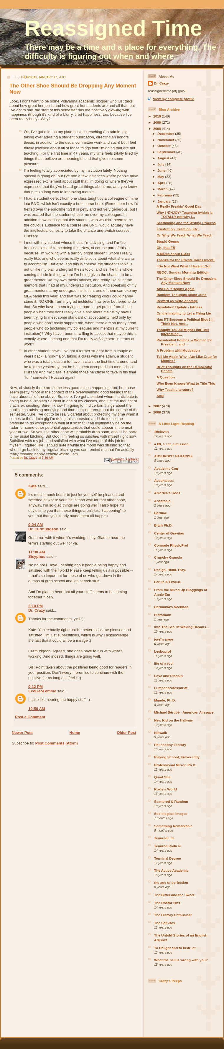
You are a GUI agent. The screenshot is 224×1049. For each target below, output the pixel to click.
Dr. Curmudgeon (43, 529)
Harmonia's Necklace (171, 607)
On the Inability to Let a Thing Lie (184, 313)
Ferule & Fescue (167, 582)
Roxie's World (165, 789)
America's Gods (167, 493)
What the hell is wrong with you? (181, 960)
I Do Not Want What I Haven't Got (183, 266)
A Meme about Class (173, 254)
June (162, 170)
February (165, 195)
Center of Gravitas (169, 533)
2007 (157, 406)
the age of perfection (171, 882)
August (163, 158)
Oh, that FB (166, 247)
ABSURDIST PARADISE (173, 456)
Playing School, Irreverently (177, 757)
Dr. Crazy (36, 610)
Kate (32, 486)
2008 (157, 128)
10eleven (161, 432)
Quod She (162, 777)
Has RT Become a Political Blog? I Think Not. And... (185, 321)
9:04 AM (35, 524)
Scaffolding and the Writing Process (186, 223)
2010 (157, 116)
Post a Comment (30, 717)
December (166, 133)
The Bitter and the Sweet (174, 895)
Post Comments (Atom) (56, 743)
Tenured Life (164, 838)
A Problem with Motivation (178, 350)
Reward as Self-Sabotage (177, 301)
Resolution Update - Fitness (179, 307)
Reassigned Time (113, 28)
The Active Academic (171, 870)
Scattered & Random (171, 801)
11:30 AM (36, 552)
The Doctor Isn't (167, 903)
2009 (157, 122)
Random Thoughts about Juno (181, 295)
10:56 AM (36, 708)
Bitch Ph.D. (163, 525)
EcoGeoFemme (42, 691)
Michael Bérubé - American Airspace (184, 712)
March (163, 189)
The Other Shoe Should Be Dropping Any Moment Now (186, 280)
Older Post (126, 732)
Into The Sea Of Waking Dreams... (181, 627)
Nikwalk (160, 732)
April (161, 183)
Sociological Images (170, 813)
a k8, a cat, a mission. (172, 444)
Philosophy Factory (170, 745)
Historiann (162, 615)
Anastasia (162, 501)
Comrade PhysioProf (171, 545)
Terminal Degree (167, 858)
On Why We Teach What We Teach (184, 235)
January (164, 201)
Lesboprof (162, 651)
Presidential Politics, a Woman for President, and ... (184, 342)
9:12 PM (35, 686)
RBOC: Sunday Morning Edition (182, 272)
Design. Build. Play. (170, 570)
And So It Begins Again (176, 289)
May (161, 176)
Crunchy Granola (168, 557)
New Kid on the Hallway (173, 720)
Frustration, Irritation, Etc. (178, 229)
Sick (160, 396)
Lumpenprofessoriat (170, 688)
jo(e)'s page (163, 639)
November (166, 140)
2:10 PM (35, 606)
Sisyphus (36, 556)
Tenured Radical (167, 846)
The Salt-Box (164, 923)
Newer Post (22, 732)
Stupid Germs (168, 241)
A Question (166, 377)
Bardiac (160, 513)
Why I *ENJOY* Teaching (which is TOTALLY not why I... (185, 215)
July (161, 164)
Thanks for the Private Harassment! (186, 260)
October (164, 146)
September (166, 152)
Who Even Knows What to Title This (186, 383)
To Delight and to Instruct (175, 948)
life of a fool (164, 663)
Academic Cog (166, 468)
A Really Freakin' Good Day (179, 206)
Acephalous (164, 480)
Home (74, 732)
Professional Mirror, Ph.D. (175, 765)
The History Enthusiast (173, 915)
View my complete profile (173, 99)
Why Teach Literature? (175, 389)
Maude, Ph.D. (165, 700)
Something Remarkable (173, 826)
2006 (157, 412)
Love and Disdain (168, 676)
